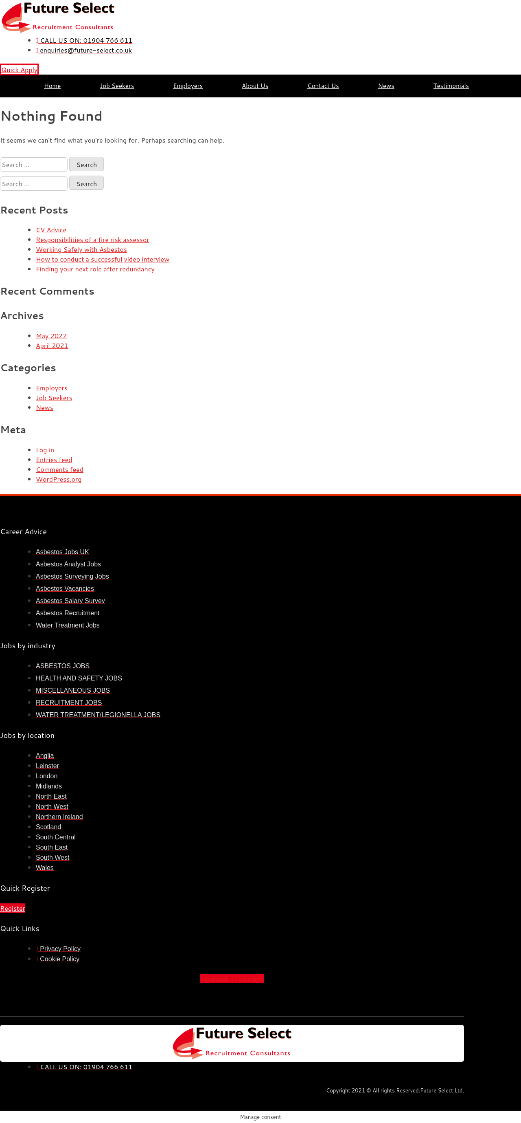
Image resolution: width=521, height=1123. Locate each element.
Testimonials (451, 85)
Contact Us (323, 85)
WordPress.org (58, 479)
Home (52, 85)
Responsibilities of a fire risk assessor (92, 239)
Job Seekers (117, 85)
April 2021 (52, 345)
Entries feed (54, 459)
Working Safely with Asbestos (81, 249)
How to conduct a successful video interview (102, 259)
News (386, 85)
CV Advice (51, 229)
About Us (255, 85)
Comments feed (59, 469)
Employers (188, 85)
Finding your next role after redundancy (95, 268)
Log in (45, 449)
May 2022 (51, 335)
